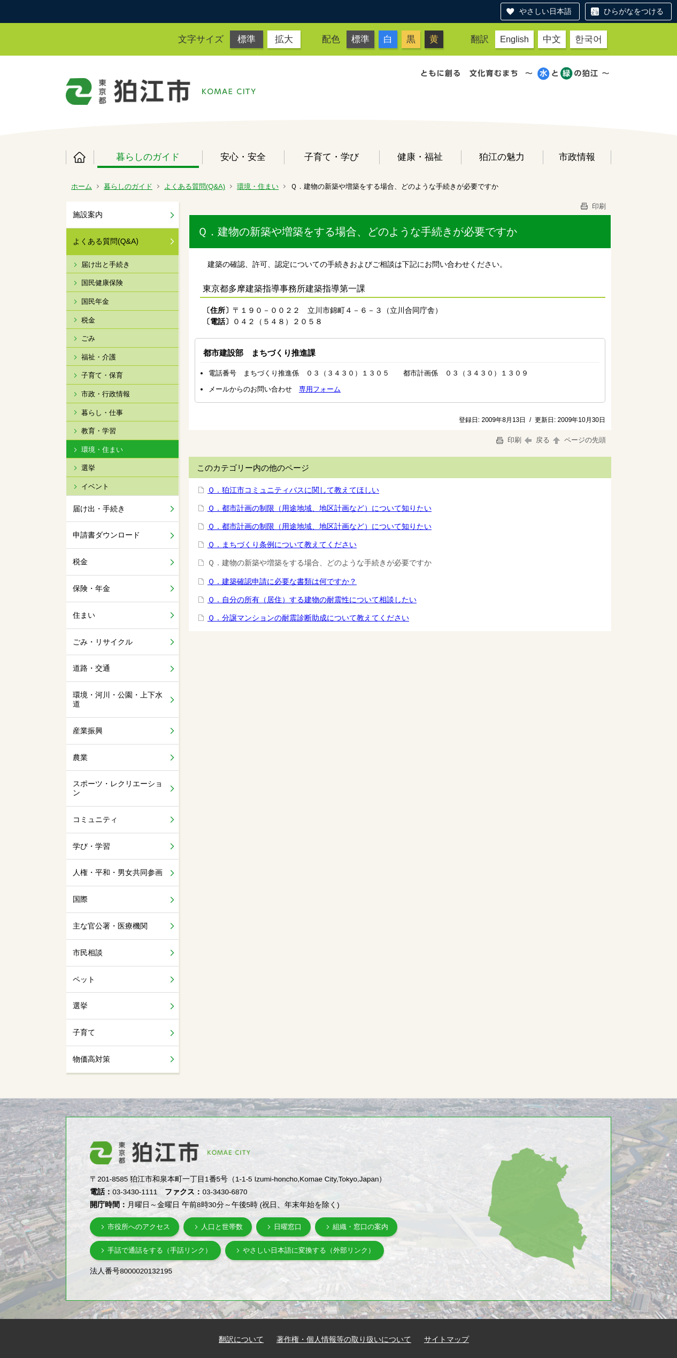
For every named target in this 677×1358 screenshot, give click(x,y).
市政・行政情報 (105, 394)
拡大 (284, 39)
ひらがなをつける (634, 11)
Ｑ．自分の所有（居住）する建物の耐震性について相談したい (312, 599)
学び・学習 (91, 846)
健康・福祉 (420, 157)
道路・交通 (91, 668)
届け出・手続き (99, 508)
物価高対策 (91, 1059)
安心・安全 (243, 157)
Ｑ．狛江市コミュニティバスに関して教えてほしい (293, 490)
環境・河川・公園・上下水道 (118, 699)
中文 (552, 39)
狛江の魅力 (502, 157)
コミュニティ (95, 819)
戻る (537, 440)
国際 (80, 899)
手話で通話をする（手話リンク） (159, 1250)
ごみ (88, 338)
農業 (80, 757)
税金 (88, 320)
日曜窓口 (288, 1227)
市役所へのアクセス (138, 1227)
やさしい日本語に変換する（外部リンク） (309, 1250)
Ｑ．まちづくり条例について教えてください (282, 544)
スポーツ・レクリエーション (118, 788)
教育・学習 (98, 431)
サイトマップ (446, 1339)
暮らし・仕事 (102, 413)
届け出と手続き (105, 264)
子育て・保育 (102, 375)
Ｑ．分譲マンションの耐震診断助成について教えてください (308, 617)
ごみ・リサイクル (103, 642)
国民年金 (95, 301)
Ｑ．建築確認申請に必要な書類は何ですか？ (282, 581)
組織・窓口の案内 (360, 1227)
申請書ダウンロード (106, 535)
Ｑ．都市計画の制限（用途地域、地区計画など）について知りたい (319, 508)
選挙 (88, 468)
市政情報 (577, 157)
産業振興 (88, 730)
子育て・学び (331, 157)
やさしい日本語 (545, 11)
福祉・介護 (98, 357)
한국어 (588, 39)
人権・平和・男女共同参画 (118, 872)
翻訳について (241, 1339)
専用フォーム (320, 389)
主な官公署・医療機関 (110, 926)
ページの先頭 (578, 440)
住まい (84, 615)
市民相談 (88, 952)
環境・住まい (258, 186)
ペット (84, 979)
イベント (95, 486)
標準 (246, 39)
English (514, 39)
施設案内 (88, 214)
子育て (84, 1032)
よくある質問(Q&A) (194, 186)
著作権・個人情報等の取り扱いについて (343, 1339)
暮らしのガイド (148, 157)
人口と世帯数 (222, 1227)
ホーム (79, 157)
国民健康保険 (102, 283)
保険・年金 (91, 588)
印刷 (592, 206)
